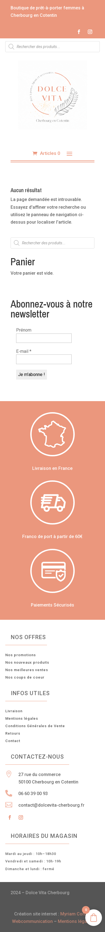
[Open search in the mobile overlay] (52, 46)
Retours (12, 733)
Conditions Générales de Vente (35, 726)
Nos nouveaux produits (27, 662)
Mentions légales (21, 718)
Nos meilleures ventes (26, 670)
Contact (12, 741)
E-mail (23, 351)
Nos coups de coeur (24, 677)
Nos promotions (20, 655)
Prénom (23, 330)
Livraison (13, 711)
